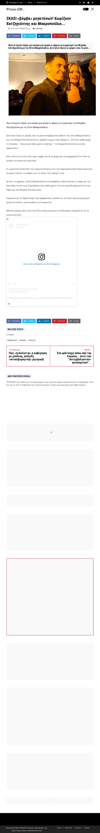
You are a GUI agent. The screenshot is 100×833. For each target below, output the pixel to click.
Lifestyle (39, 29)
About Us (68, 828)
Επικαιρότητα (12, 340)
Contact (87, 828)
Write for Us (41, 3)
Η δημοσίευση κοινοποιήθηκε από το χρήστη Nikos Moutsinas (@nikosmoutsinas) (42, 298)
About (30, 3)
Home (59, 828)
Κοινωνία (23, 340)
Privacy (78, 828)
